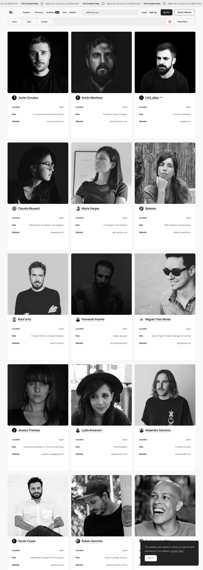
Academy (52, 12)
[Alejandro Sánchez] (155, 430)
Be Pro (167, 12)
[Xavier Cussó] (24, 541)
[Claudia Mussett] (26, 208)
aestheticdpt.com (183, 454)
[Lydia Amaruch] (89, 430)
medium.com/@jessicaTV (52, 454)
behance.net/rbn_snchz (116, 565)
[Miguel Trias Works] (155, 319)
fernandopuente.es (118, 343)
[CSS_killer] (150, 97)
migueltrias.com (184, 343)
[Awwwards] (11, 12)
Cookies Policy (177, 551)
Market (72, 12)
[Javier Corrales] (25, 97)
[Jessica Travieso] (26, 430)
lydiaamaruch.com (119, 454)
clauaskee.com (57, 232)
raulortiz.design (57, 343)
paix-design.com (119, 232)
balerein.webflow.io (182, 232)
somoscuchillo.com (55, 121)
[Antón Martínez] (89, 97)
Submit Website (184, 12)
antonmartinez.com (118, 121)
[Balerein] (147, 208)
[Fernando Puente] (90, 319)
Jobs (64, 12)
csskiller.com (185, 121)
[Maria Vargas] (87, 208)
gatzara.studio (57, 565)
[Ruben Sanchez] (89, 541)
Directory (39, 12)
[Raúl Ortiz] (21, 319)
